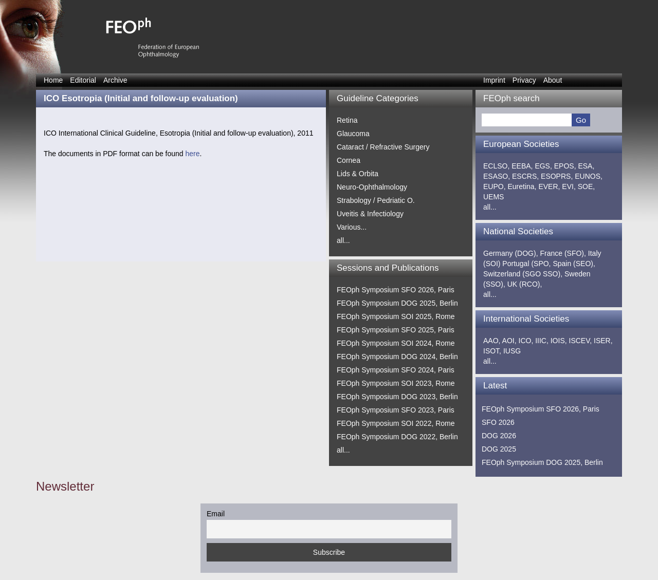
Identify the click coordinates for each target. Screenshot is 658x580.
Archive (115, 80)
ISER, (603, 340)
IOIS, (559, 340)
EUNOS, (588, 176)
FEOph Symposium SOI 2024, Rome (396, 343)
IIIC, (542, 340)
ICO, (526, 340)
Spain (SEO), (574, 263)
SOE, (586, 186)
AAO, (491, 340)
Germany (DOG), (510, 253)
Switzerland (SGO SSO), (522, 274)
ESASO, (496, 176)
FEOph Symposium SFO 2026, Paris (395, 290)
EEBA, (522, 166)
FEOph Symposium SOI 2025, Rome (396, 316)
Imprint (494, 80)
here (192, 153)
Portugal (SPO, (526, 263)
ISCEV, (580, 340)
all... (343, 240)
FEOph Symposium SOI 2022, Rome (396, 423)
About (552, 80)
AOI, (509, 340)
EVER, (549, 186)
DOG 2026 (499, 436)
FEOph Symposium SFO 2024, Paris (395, 370)
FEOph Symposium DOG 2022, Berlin (397, 437)
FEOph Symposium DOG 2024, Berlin (397, 356)
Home (53, 80)
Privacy (524, 80)
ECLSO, (496, 166)
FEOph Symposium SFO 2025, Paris (395, 330)
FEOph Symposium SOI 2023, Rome (396, 383)
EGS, (543, 166)
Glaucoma (353, 133)
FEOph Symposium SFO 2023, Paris (395, 410)
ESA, (586, 166)
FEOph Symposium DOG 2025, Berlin (397, 303)
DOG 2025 (499, 449)
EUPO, (494, 186)
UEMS (493, 197)
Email (216, 514)
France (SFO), (563, 253)
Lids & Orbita (357, 174)
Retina (347, 120)
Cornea (348, 160)
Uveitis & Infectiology (370, 214)
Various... (352, 227)
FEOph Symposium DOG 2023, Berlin (397, 396)
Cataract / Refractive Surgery (383, 147)
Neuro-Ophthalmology (372, 187)
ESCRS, (525, 176)
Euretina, (521, 186)
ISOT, (492, 351)
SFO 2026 (498, 422)
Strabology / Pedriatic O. (376, 200)
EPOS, (565, 166)
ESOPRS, (557, 176)
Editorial (83, 80)
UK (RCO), (524, 284)
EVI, (568, 186)
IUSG (512, 351)
